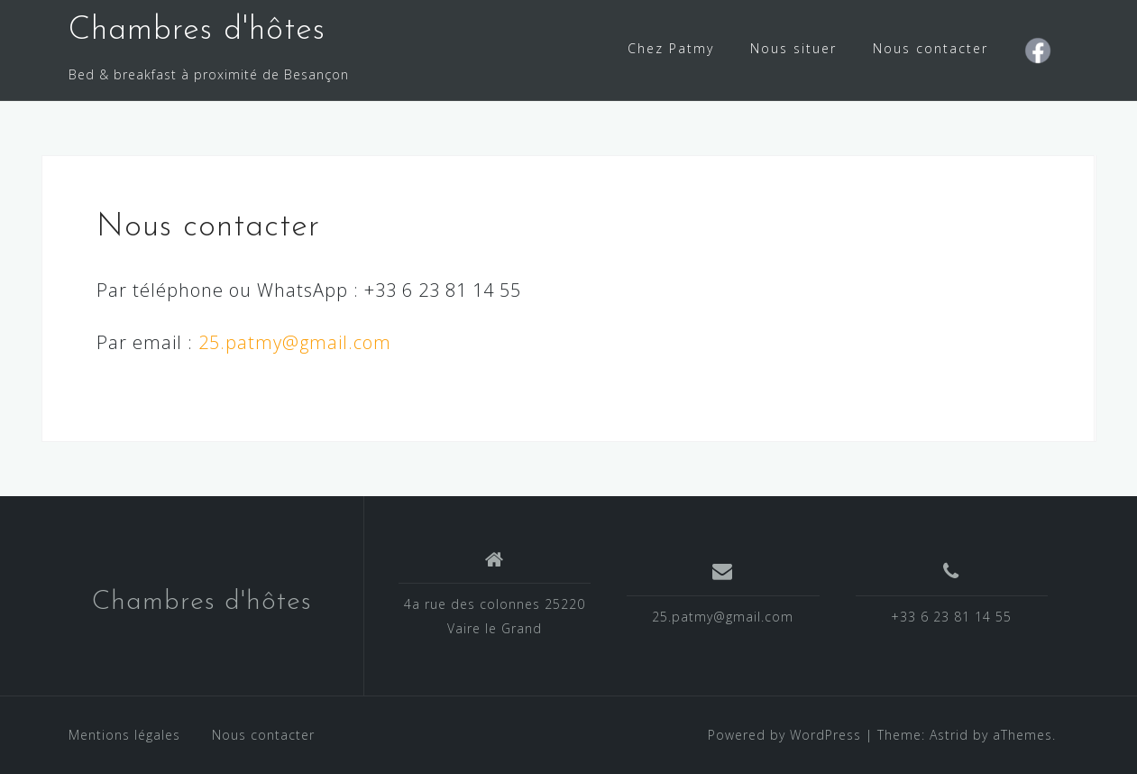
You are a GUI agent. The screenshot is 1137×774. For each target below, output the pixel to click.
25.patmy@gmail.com (294, 342)
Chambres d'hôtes (197, 30)
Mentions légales (124, 734)
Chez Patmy (671, 48)
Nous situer (793, 48)
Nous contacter (930, 48)
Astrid (949, 734)
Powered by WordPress (784, 734)
